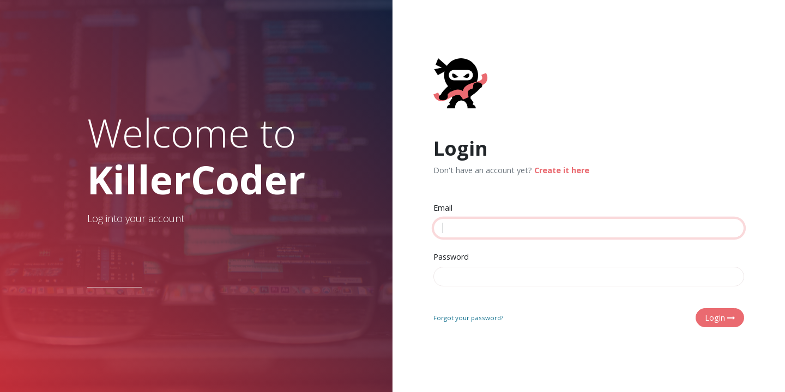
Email (442, 208)
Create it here (561, 170)
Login (720, 318)
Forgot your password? (468, 318)
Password (451, 257)
